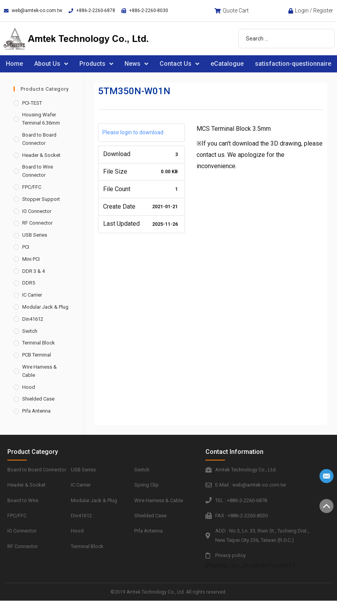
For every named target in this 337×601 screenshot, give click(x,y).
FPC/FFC (31, 187)
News (136, 64)
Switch (29, 331)
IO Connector (36, 211)
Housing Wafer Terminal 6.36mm (41, 119)
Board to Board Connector (39, 139)
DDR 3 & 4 (33, 271)
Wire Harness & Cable (39, 371)
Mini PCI (31, 259)
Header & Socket (41, 155)
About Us (51, 64)
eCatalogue (227, 63)
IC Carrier (32, 295)
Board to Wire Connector (37, 171)
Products (96, 64)
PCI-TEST (32, 103)
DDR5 (28, 283)
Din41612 (32, 319)
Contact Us (179, 64)
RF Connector (37, 223)
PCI (25, 247)
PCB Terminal (36, 355)
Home (14, 63)
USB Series (34, 235)
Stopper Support (41, 199)
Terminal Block (38, 343)
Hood (28, 387)
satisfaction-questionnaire (293, 63)
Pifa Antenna (36, 411)
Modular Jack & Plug (45, 307)
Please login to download (132, 132)
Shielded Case (38, 399)
